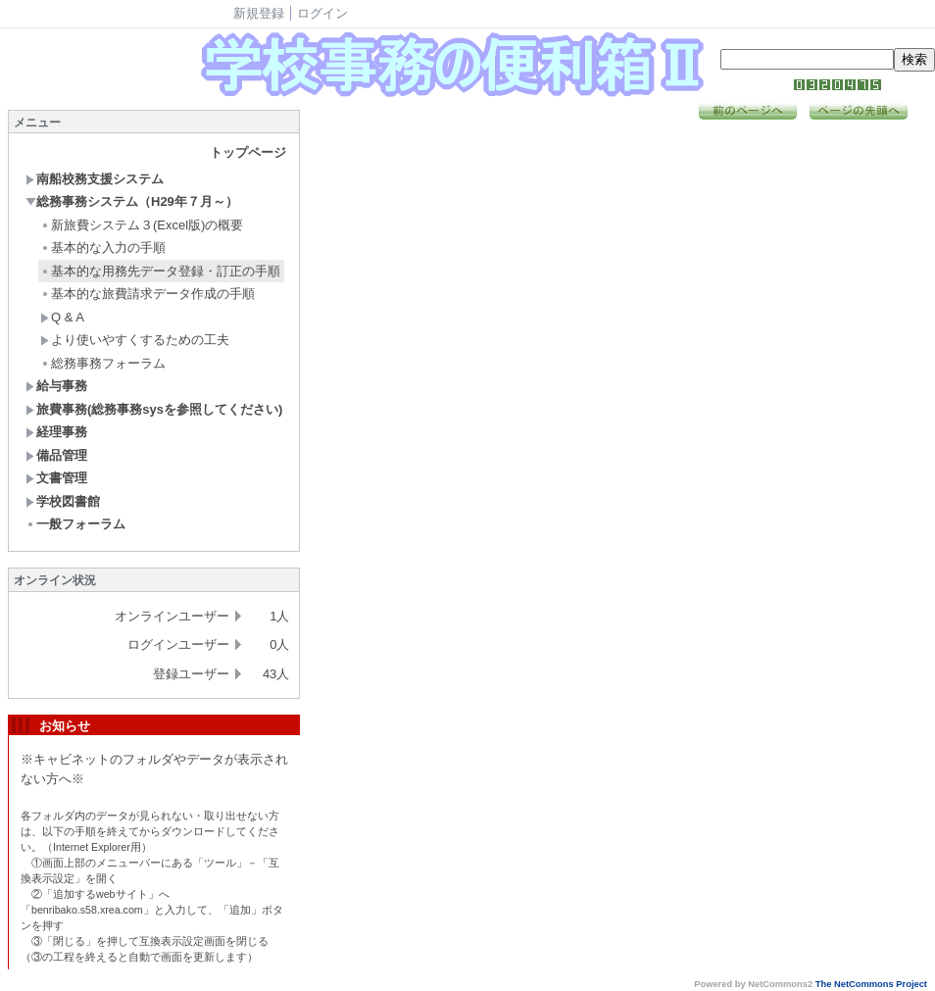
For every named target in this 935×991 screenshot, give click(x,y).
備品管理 (56, 455)
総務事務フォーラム (103, 363)
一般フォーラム (75, 524)
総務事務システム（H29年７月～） (131, 201)
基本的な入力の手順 (103, 247)
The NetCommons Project (871, 984)
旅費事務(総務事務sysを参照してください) (153, 409)
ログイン (322, 13)
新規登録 (258, 13)
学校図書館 (62, 501)
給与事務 (56, 385)
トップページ (248, 152)
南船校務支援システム (94, 179)
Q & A (62, 317)
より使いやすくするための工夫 (134, 339)
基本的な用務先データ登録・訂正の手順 (160, 271)
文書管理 (56, 478)
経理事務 (56, 431)
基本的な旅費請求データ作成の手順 (147, 293)
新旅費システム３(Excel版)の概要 (141, 225)
